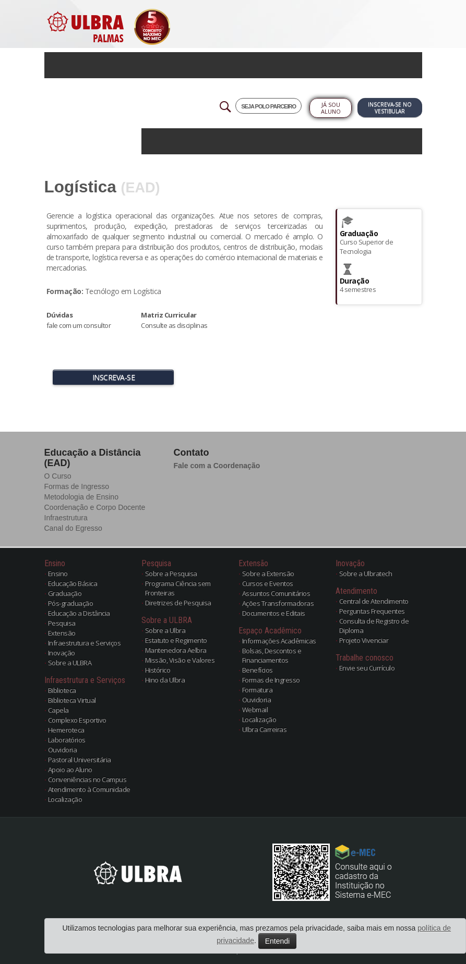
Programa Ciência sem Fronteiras (178, 588)
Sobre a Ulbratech (365, 573)
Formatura (257, 689)
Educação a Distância (79, 613)
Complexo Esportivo (77, 720)
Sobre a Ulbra (165, 630)
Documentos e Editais (273, 613)
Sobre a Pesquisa (171, 573)
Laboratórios (67, 740)
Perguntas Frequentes (372, 611)
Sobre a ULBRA (70, 662)
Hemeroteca (66, 730)
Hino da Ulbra (165, 680)
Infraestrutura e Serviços (84, 643)
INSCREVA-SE (113, 377)
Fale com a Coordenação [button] (217, 465)
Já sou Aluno (331, 108)
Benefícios (257, 670)
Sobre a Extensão (268, 573)
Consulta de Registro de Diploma (374, 625)
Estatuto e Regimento (176, 640)
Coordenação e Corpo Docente (95, 507)
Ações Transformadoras (278, 603)
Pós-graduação (70, 603)
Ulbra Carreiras (264, 729)
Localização (65, 799)
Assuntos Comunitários (276, 593)
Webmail (255, 709)
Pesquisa (62, 623)
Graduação (65, 593)
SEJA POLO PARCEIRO (268, 106)
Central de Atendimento (374, 601)
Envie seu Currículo (367, 668)
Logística (80, 186)
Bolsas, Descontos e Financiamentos (272, 655)
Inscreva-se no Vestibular (390, 108)
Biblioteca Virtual (72, 700)
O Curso (57, 476)
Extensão (62, 633)
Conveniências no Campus (87, 779)
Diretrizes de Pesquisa (178, 602)
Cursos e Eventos (267, 583)
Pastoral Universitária (79, 759)
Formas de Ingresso (77, 486)
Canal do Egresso (73, 528)
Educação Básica (73, 583)
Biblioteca (62, 690)
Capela (58, 710)
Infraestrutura (66, 518)
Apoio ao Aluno (70, 769)
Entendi (277, 941)
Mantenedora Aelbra (176, 650)
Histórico (158, 670)
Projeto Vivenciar (364, 640)
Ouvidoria (62, 749)
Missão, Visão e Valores (180, 660)
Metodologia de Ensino (81, 497)
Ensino (58, 573)
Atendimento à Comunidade (89, 789)
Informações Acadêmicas (279, 640)
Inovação (61, 652)
